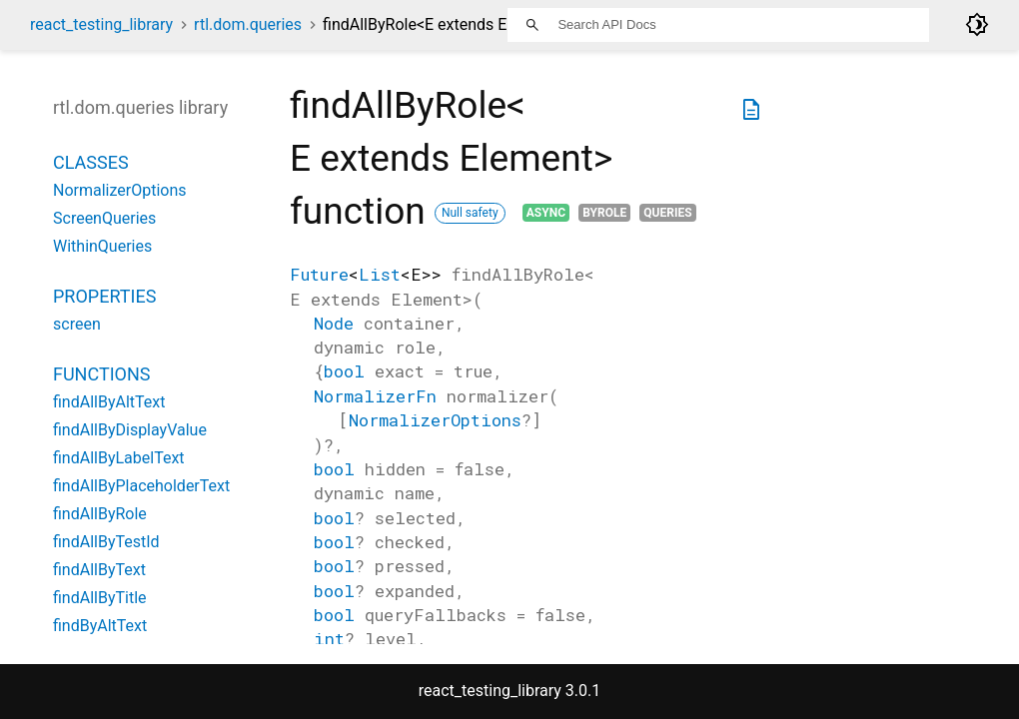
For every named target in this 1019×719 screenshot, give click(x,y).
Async (545, 213)
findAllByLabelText (119, 457)
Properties (104, 296)
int (329, 638)
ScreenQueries (104, 218)
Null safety (470, 213)
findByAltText (100, 625)
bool (344, 371)
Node (334, 323)
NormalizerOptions (435, 419)
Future (319, 274)
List (380, 274)
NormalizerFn (375, 395)
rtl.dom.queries (248, 24)
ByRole (604, 213)
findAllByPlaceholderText (141, 485)
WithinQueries (102, 246)
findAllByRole (100, 513)
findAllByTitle (100, 597)
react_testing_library (101, 24)
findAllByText (99, 569)
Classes (91, 162)
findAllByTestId (106, 541)
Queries (667, 213)
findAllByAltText (109, 401)
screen (77, 324)
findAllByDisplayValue (130, 429)
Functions (101, 373)
